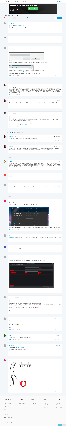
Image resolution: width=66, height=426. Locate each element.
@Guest (14, 146)
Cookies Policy (46, 404)
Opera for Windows (7, 403)
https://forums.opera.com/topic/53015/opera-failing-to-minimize (20, 124)
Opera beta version (7, 407)
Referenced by (9, 132)
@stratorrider (11, 237)
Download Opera (34, 8)
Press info (58, 403)
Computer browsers (7, 401)
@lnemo (16, 345)
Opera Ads (21, 406)
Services (21, 399)
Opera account (22, 403)
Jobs (57, 404)
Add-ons (20, 401)
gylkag (10, 161)
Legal (45, 399)
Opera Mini (6, 414)
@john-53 (14, 136)
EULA (44, 406)
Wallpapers (21, 404)
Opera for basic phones (8, 417)
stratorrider (11, 200)
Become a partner (59, 407)
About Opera (58, 401)
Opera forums (33, 404)
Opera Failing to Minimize (19, 25)
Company (58, 399)
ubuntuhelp (11, 37)
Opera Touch (6, 415)
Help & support (34, 401)
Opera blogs (33, 403)
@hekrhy (16, 23)
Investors (57, 406)
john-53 (14, 132)
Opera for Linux (7, 17)
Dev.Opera (33, 406)
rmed (10, 246)
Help (32, 399)
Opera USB (6, 409)
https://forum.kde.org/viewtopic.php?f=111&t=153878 (18, 71)
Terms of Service (46, 407)
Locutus (10, 85)
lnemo (10, 335)
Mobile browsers (6, 411)
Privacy (45, 403)
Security (45, 401)
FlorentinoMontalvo (12, 174)
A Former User (11, 23)
